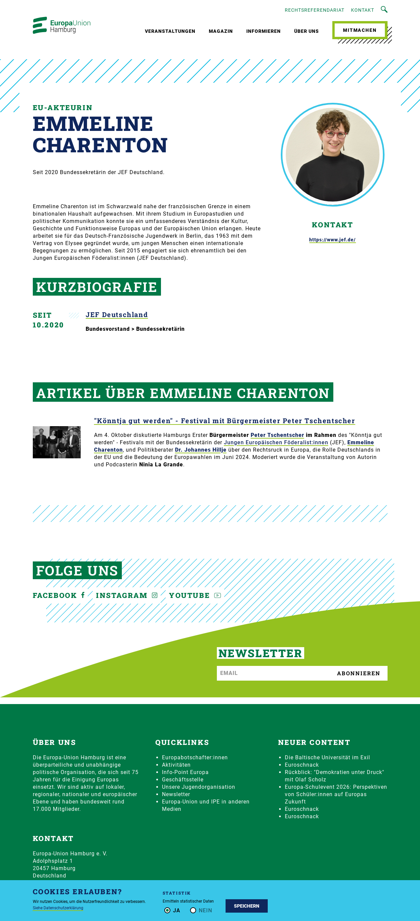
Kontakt (362, 10)
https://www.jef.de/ (332, 239)
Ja (176, 910)
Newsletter (176, 794)
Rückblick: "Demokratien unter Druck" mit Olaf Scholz (334, 776)
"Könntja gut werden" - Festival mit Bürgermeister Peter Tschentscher (224, 420)
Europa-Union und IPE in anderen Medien (206, 805)
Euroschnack (302, 765)
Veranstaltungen (170, 31)
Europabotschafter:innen (195, 757)
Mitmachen (359, 30)
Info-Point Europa (185, 772)
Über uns (306, 31)
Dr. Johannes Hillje (201, 450)
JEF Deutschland (117, 314)
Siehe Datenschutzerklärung (58, 908)
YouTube (195, 595)
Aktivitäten (176, 765)
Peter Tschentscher (277, 435)
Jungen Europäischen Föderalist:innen (276, 442)
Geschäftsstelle (182, 779)
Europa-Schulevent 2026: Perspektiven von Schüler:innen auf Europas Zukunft (336, 794)
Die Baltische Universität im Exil (327, 757)
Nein (205, 910)
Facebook (58, 595)
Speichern (246, 906)
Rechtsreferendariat (314, 10)
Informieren (263, 31)
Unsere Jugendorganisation (198, 787)
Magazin (221, 31)
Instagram (126, 595)
